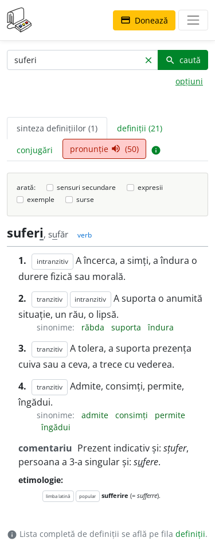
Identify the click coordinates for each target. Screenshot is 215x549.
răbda (94, 327)
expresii (150, 187)
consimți (132, 415)
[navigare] (193, 20)
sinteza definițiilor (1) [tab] (57, 128)
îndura (161, 327)
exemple (40, 199)
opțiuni (189, 81)
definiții (190, 533)
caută (183, 59)
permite (170, 415)
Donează (144, 20)
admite (96, 415)
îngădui (56, 427)
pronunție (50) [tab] (104, 148)
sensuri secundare (86, 187)
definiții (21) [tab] (139, 128)
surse (85, 199)
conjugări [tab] (35, 150)
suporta (127, 327)
